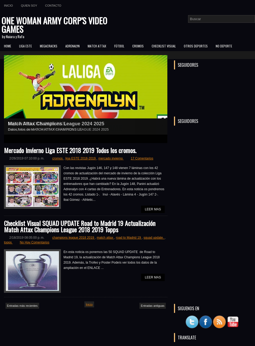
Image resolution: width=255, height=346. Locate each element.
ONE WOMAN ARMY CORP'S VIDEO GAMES (54, 24)
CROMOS (138, 46)
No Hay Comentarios (34, 242)
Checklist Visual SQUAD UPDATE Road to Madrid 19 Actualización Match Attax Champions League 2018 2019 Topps (79, 226)
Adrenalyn (72, 46)
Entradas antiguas (152, 305)
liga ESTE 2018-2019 (80, 158)
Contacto (53, 5)
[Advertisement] (214, 266)
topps (8, 242)
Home (7, 46)
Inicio (8, 5)
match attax (105, 237)
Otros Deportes (196, 46)
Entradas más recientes (22, 305)
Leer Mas (153, 209)
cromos (58, 158)
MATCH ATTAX (97, 46)
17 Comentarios (142, 158)
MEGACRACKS (48, 46)
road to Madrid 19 (129, 237)
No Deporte (224, 46)
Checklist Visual (164, 46)
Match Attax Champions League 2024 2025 (56, 123)
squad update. (153, 237)
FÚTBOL (119, 46)
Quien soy (29, 5)
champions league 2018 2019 (73, 237)
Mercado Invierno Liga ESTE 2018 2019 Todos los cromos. (70, 150)
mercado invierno (111, 158)
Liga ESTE (25, 46)
